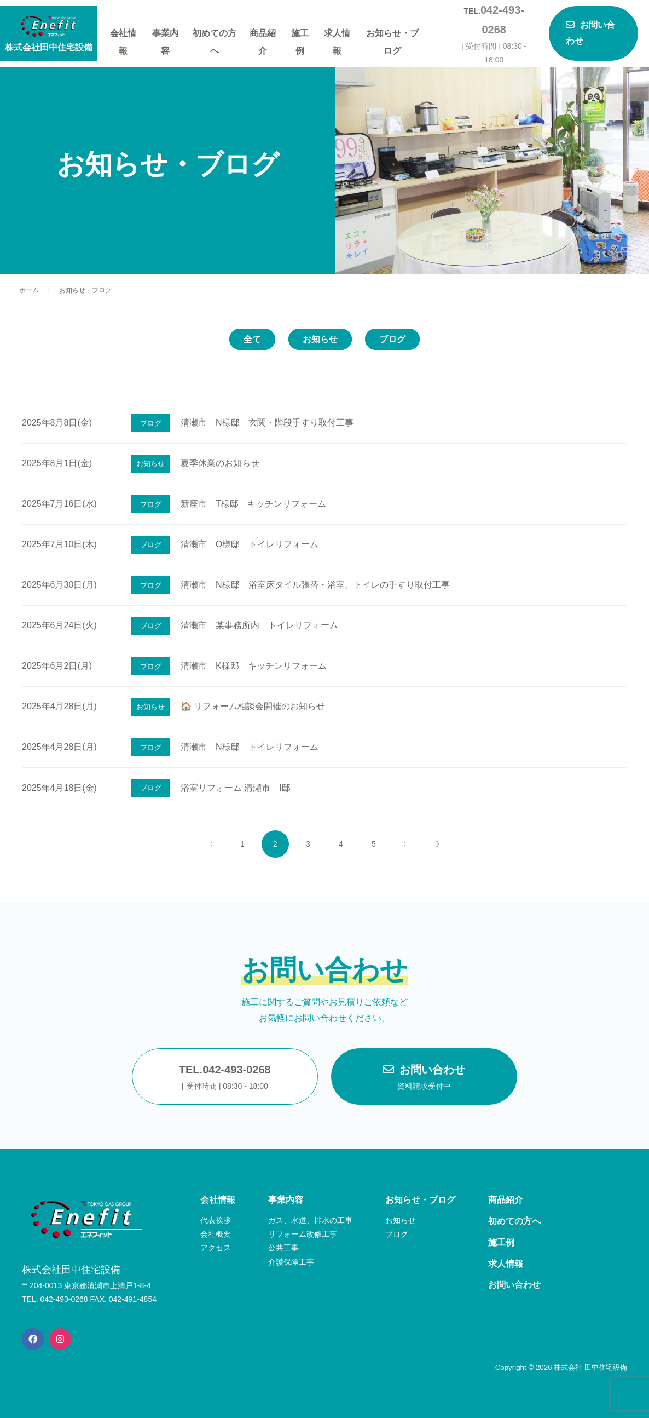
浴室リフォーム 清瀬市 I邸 (236, 788)
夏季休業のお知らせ (220, 463)
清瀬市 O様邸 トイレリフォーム (249, 544)
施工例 (300, 35)
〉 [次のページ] (406, 844)
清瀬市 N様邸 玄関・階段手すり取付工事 (267, 422)
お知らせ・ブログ (392, 35)
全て (252, 339)
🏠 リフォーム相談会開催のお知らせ (253, 706)
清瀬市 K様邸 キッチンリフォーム (254, 665)
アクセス (215, 1247)
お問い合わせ (424, 1078)
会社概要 (215, 1234)
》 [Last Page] (439, 844)
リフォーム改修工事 (302, 1234)
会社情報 (123, 35)
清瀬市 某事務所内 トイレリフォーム (259, 625)
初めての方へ (214, 35)
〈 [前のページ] (209, 844)
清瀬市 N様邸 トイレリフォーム (249, 746)
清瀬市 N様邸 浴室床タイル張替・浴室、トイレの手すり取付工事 (315, 584)
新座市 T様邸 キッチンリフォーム (253, 503)
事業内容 (165, 35)
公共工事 (283, 1247)
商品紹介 (263, 35)
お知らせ (320, 339)
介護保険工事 (291, 1262)
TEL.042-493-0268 (225, 1078)
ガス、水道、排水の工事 (310, 1220)
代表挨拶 (215, 1220)
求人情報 (337, 35)
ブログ (392, 339)
